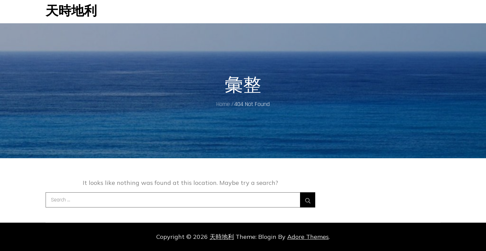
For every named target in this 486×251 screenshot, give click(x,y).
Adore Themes (308, 237)
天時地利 (71, 11)
